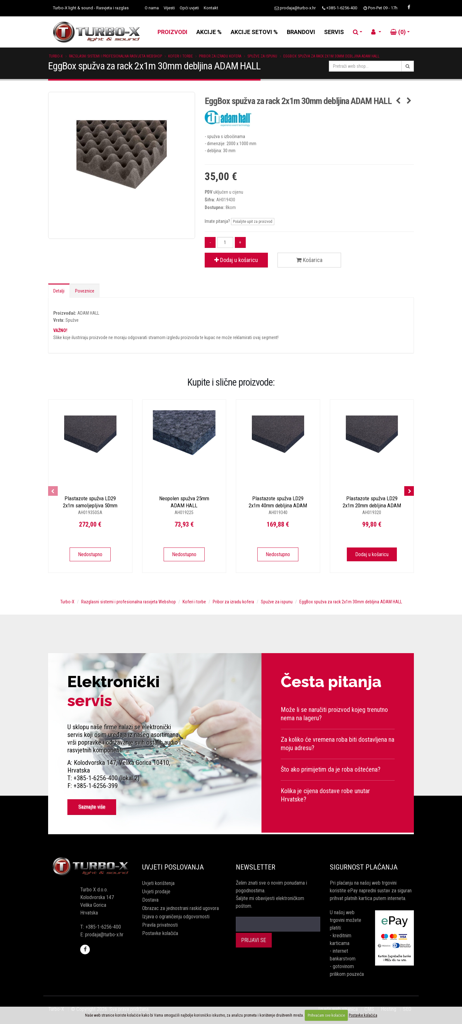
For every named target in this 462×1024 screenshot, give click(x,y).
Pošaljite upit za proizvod (252, 221)
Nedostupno (90, 554)
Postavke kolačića (160, 933)
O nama (152, 7)
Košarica (309, 260)
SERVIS (334, 32)
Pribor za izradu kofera (220, 56)
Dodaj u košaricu (236, 260)
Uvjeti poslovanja (173, 867)
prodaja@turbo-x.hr (298, 7)
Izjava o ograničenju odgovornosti (176, 917)
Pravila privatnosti (160, 925)
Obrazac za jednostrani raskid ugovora (180, 908)
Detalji (58, 290)
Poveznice (84, 290)
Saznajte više (91, 807)
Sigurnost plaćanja (364, 867)
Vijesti (169, 7)
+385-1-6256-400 (341, 7)
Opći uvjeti (189, 7)
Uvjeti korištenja (158, 883)
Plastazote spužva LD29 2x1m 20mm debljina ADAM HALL (372, 505)
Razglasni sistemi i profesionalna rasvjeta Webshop (115, 56)
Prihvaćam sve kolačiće (326, 1015)
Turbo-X (56, 56)
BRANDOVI (301, 32)
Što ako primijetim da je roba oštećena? (331, 769)
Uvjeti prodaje (156, 891)
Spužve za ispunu (262, 56)
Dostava (150, 900)
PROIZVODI (172, 32)
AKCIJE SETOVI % (254, 32)
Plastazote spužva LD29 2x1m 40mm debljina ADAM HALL (278, 505)
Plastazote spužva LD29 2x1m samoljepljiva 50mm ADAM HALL (90, 505)
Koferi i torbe (180, 56)
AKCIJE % (209, 32)
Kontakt (211, 7)
